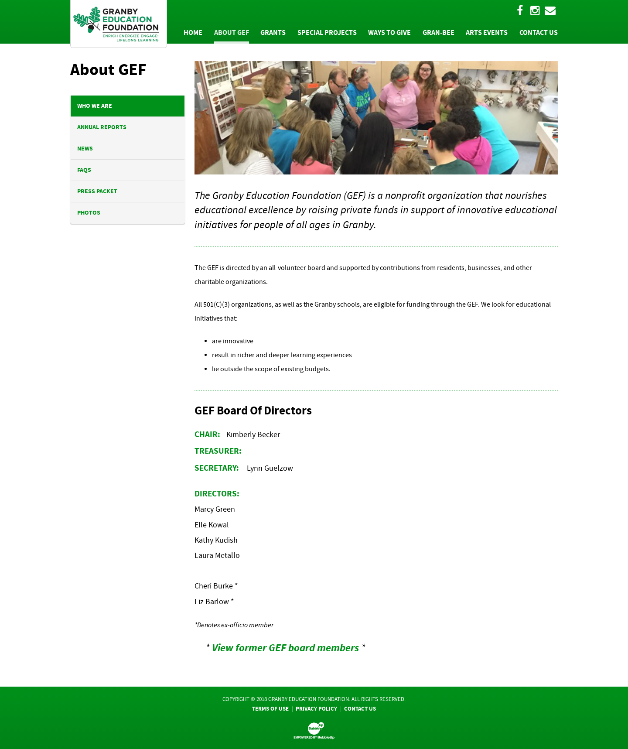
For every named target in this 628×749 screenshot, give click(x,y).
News (85, 148)
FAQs (84, 170)
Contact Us (360, 708)
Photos (88, 213)
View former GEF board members (285, 648)
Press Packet (97, 191)
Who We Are (94, 106)
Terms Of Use (270, 708)
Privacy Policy (316, 708)
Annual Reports (101, 127)
